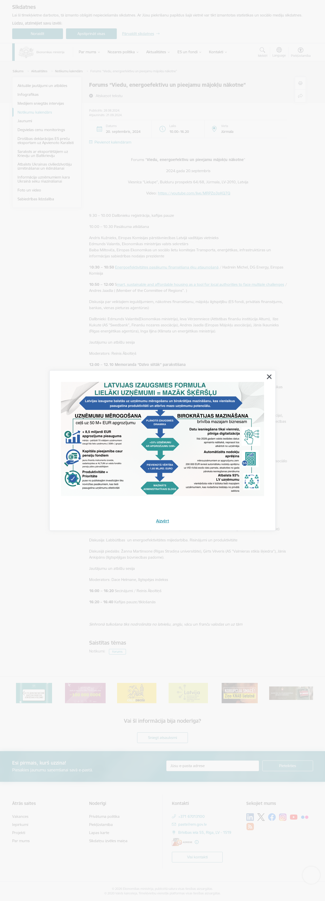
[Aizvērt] (269, 377)
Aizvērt (162, 520)
